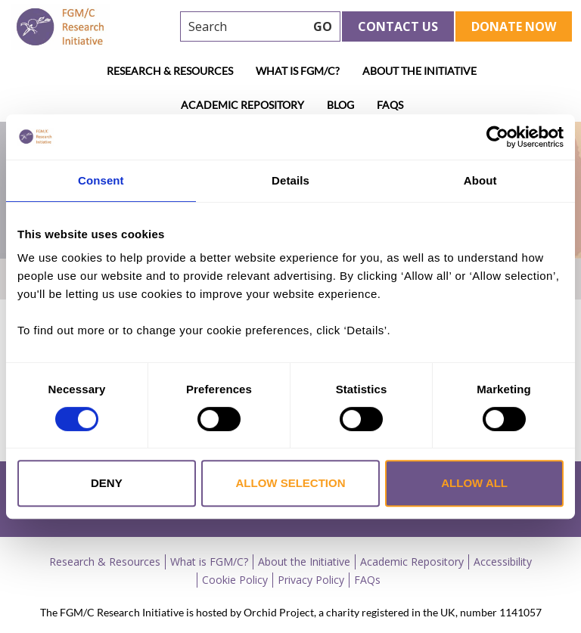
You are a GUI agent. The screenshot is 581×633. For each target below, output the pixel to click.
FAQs (390, 104)
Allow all (474, 482)
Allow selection (290, 482)
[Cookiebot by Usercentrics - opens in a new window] (497, 137)
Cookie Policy (235, 579)
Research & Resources (170, 70)
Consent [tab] (101, 180)
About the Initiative (419, 70)
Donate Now (513, 26)
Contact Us (398, 26)
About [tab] (480, 180)
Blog (340, 104)
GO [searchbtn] (322, 26)
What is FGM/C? (298, 70)
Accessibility (503, 561)
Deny (107, 482)
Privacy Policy (311, 579)
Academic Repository (242, 104)
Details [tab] (290, 180)
